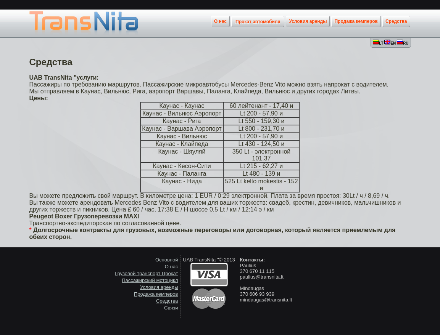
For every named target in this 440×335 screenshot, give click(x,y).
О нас (171, 266)
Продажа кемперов (156, 294)
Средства (167, 301)
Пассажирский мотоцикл (150, 280)
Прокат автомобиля (257, 21)
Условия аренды (159, 287)
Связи (171, 308)
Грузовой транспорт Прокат (146, 273)
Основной (166, 260)
